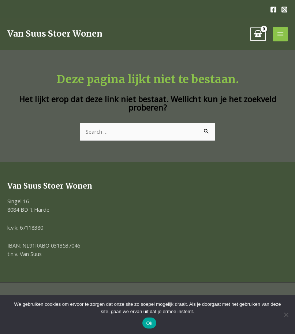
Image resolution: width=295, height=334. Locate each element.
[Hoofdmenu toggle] (280, 34)
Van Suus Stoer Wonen (54, 34)
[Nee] (286, 314)
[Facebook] (273, 9)
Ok (149, 323)
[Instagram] (284, 9)
